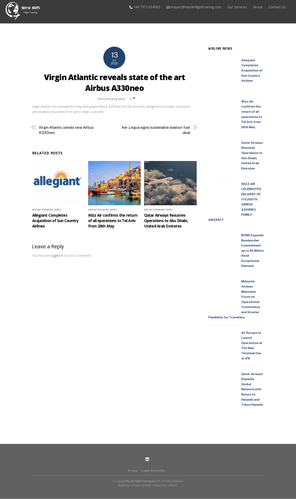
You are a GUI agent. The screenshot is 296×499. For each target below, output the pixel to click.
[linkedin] (147, 459)
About (257, 7)
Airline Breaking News (111, 99)
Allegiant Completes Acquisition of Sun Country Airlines (55, 221)
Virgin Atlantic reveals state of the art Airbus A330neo (114, 82)
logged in (57, 256)
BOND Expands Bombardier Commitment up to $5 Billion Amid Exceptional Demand (252, 251)
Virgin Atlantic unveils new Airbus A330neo (66, 130)
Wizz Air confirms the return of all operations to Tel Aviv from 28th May (113, 221)
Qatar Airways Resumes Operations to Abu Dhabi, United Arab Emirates (166, 221)
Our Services (237, 7)
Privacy (132, 470)
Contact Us (277, 7)
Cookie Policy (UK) (152, 470)
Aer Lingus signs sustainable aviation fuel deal (156, 130)
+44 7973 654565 (144, 7)
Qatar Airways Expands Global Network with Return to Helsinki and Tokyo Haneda (252, 389)
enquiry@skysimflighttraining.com (193, 7)
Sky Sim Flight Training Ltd (140, 481)
